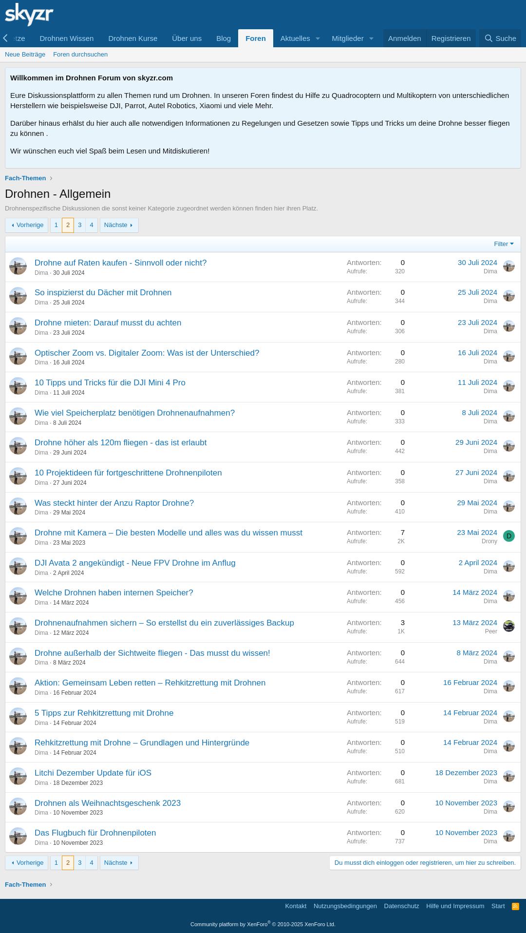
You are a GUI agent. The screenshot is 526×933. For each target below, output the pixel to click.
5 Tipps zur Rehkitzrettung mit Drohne (104, 713)
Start (498, 906)
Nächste (116, 224)
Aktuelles (295, 38)
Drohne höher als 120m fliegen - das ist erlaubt (121, 442)
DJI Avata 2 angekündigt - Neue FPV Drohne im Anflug (135, 563)
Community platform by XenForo (263, 924)
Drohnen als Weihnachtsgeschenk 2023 (108, 803)
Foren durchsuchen (80, 54)
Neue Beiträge (25, 54)
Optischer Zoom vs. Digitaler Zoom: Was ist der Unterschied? (147, 353)
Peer (491, 631)
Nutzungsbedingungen (345, 906)
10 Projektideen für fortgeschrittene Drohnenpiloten (128, 472)
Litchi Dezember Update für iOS (93, 773)
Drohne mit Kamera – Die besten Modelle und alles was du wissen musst (168, 532)
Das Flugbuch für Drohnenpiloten (95, 833)
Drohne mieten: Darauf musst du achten (108, 322)
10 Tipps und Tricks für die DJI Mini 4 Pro (110, 382)
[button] (318, 38)
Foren (255, 38)
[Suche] (500, 38)
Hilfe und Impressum (455, 906)
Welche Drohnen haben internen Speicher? (114, 592)
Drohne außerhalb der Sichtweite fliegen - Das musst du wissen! (152, 653)
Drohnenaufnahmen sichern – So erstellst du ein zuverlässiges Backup (164, 623)
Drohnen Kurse (132, 38)
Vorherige (30, 224)
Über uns (187, 38)
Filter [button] (501, 244)
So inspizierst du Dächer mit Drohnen (103, 292)
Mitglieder (348, 38)
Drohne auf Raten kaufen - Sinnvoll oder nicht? (121, 262)
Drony (489, 541)
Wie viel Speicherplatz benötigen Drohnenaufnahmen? (135, 413)
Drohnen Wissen (66, 38)
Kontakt (295, 906)
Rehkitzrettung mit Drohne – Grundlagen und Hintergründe (142, 742)
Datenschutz (401, 906)
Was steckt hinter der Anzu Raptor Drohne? (114, 503)
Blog (223, 38)
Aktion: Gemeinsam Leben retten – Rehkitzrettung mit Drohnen (150, 682)
